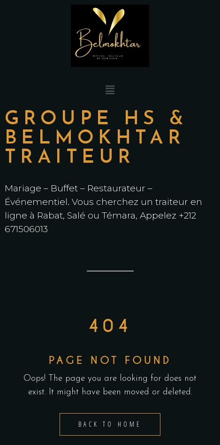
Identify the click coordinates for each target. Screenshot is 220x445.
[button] (110, 90)
